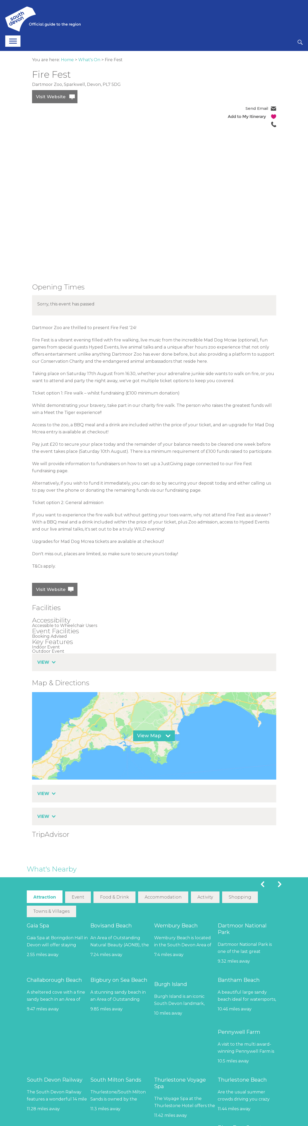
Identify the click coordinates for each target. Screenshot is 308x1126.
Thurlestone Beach (242, 1079)
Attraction (44, 897)
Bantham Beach (239, 980)
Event (77, 897)
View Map (149, 736)
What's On (89, 59)
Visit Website (51, 96)
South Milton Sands (115, 1079)
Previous (262, 884)
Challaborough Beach (54, 980)
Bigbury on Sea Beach (118, 980)
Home (67, 59)
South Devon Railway (54, 1079)
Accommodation (162, 897)
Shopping (239, 897)
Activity (205, 897)
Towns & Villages (51, 911)
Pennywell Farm (239, 1032)
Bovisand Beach (111, 925)
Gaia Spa (38, 925)
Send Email (257, 108)
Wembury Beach (176, 925)
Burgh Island (170, 984)
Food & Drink (114, 897)
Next (279, 884)
